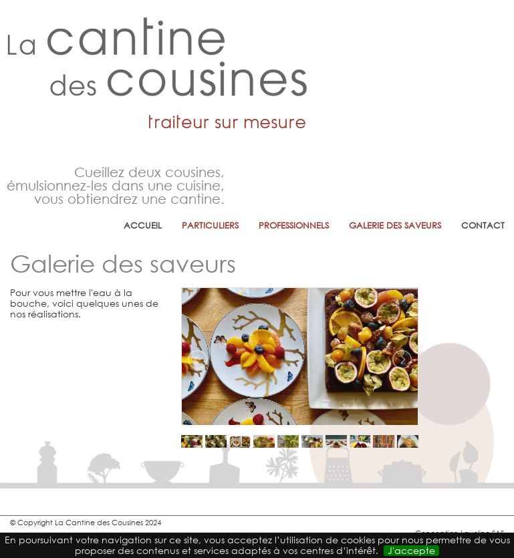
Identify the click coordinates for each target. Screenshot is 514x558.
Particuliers (210, 225)
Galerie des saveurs (395, 225)
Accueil (143, 225)
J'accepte (411, 550)
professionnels (294, 225)
